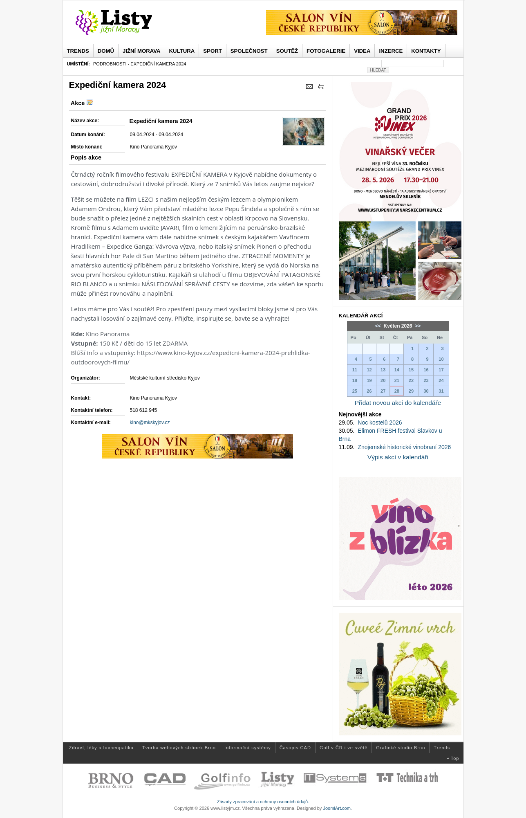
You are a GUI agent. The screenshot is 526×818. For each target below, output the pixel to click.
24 (441, 380)
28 (396, 391)
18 (354, 380)
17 (441, 369)
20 (383, 380)
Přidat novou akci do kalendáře (398, 402)
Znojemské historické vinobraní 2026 (404, 447)
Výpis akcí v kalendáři (397, 457)
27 (383, 391)
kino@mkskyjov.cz (150, 422)
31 (441, 391)
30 (425, 391)
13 (383, 369)
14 (396, 369)
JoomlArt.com (336, 808)
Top (455, 758)
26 (369, 391)
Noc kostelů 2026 (380, 422)
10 (441, 359)
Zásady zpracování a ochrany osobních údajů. (263, 801)
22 (411, 380)
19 (369, 380)
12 (369, 369)
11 (354, 369)
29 (411, 391)
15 (411, 369)
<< (378, 326)
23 (425, 380)
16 (425, 369)
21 (396, 380)
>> (417, 326)
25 (354, 391)
